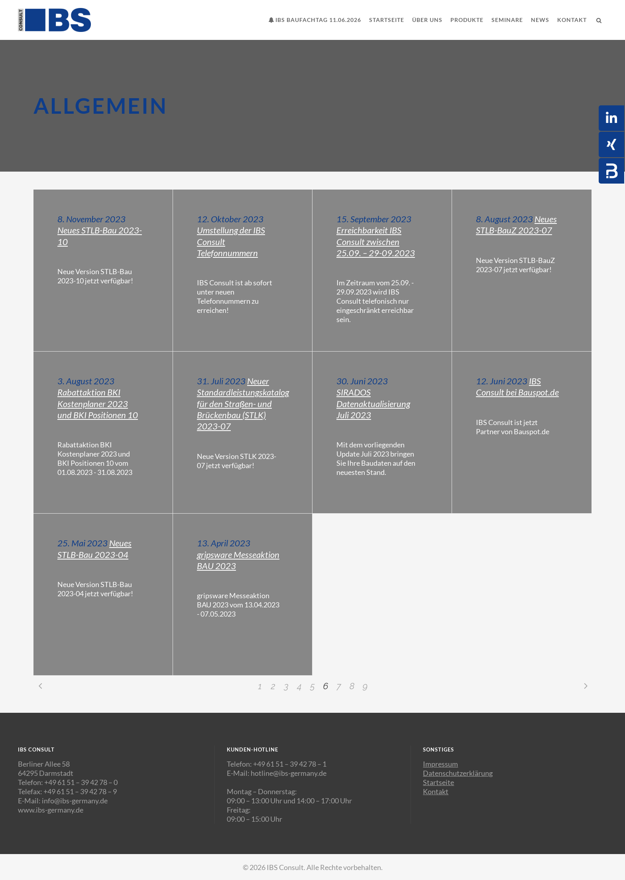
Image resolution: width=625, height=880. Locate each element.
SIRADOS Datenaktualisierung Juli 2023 (373, 403)
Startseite (438, 782)
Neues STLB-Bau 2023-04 (94, 549)
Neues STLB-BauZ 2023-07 (516, 224)
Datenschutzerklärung (458, 773)
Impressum (440, 763)
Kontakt (435, 791)
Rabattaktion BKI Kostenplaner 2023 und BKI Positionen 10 (97, 403)
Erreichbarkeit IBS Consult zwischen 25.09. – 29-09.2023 (375, 241)
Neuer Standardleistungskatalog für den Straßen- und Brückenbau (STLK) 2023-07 (243, 403)
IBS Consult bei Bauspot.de (517, 386)
